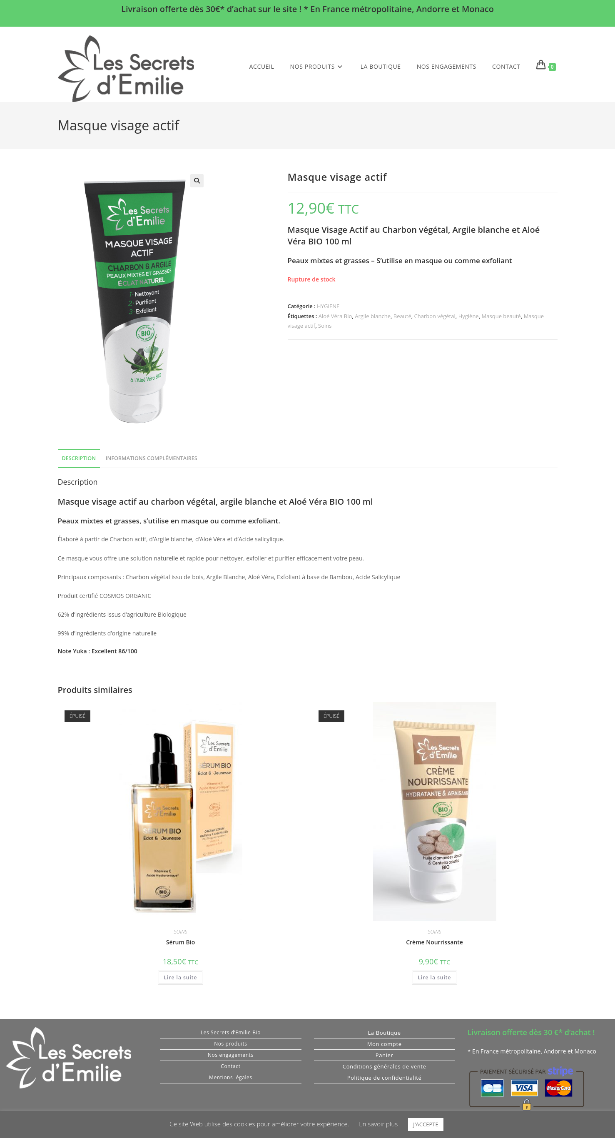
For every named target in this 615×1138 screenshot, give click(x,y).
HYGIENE (328, 306)
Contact (230, 1066)
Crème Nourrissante (434, 942)
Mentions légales (230, 1077)
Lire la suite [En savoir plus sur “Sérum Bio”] (180, 977)
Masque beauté (501, 316)
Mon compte (384, 1044)
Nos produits (230, 1043)
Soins (324, 325)
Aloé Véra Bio (335, 316)
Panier (384, 1055)
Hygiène (468, 316)
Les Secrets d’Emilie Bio (231, 1032)
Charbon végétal (435, 316)
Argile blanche (373, 316)
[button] (197, 180)
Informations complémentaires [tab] (151, 458)
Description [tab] (79, 458)
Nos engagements (231, 1054)
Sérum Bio (180, 942)
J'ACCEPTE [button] (425, 1124)
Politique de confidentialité (384, 1077)
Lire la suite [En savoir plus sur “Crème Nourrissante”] (434, 977)
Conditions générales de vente (384, 1066)
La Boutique (384, 1032)
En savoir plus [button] (378, 1124)
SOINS (180, 931)
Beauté (402, 316)
